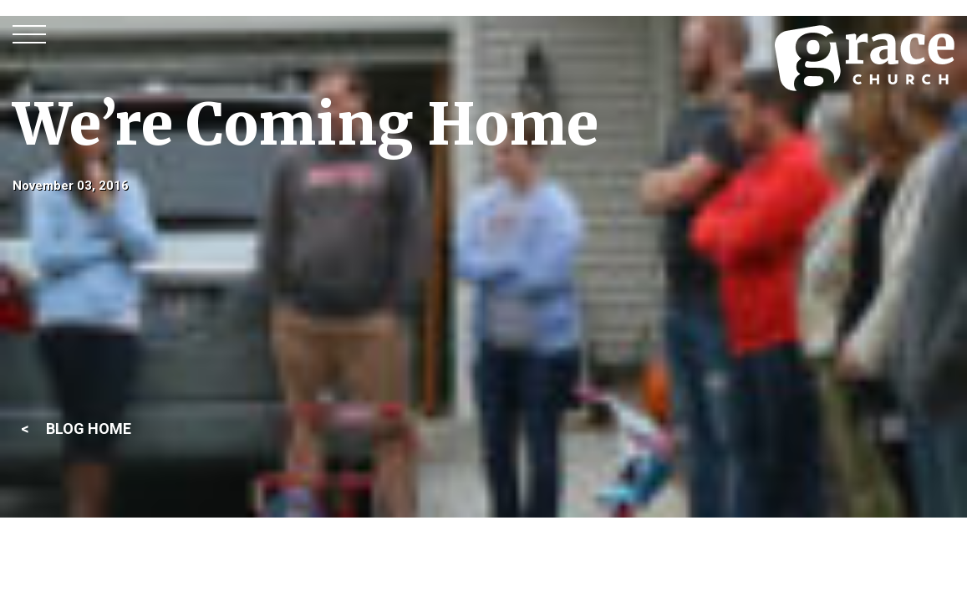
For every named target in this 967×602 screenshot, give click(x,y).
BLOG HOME (88, 428)
